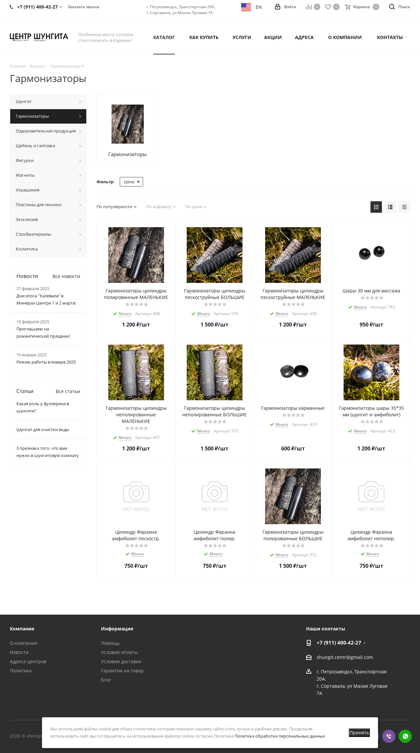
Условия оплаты (119, 652)
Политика (21, 670)
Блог (106, 680)
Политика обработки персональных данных (280, 736)
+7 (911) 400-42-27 (339, 642)
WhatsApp (405, 736)
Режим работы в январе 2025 (46, 362)
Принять (359, 732)
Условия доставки (121, 661)
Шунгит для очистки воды (42, 429)
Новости (19, 652)
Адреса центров (28, 661)
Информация (117, 628)
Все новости (66, 276)
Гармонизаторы (127, 154)
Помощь (110, 643)
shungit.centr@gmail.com (345, 657)
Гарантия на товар (122, 670)
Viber (388, 736)
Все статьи (68, 391)
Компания (22, 628)
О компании (23, 643)
